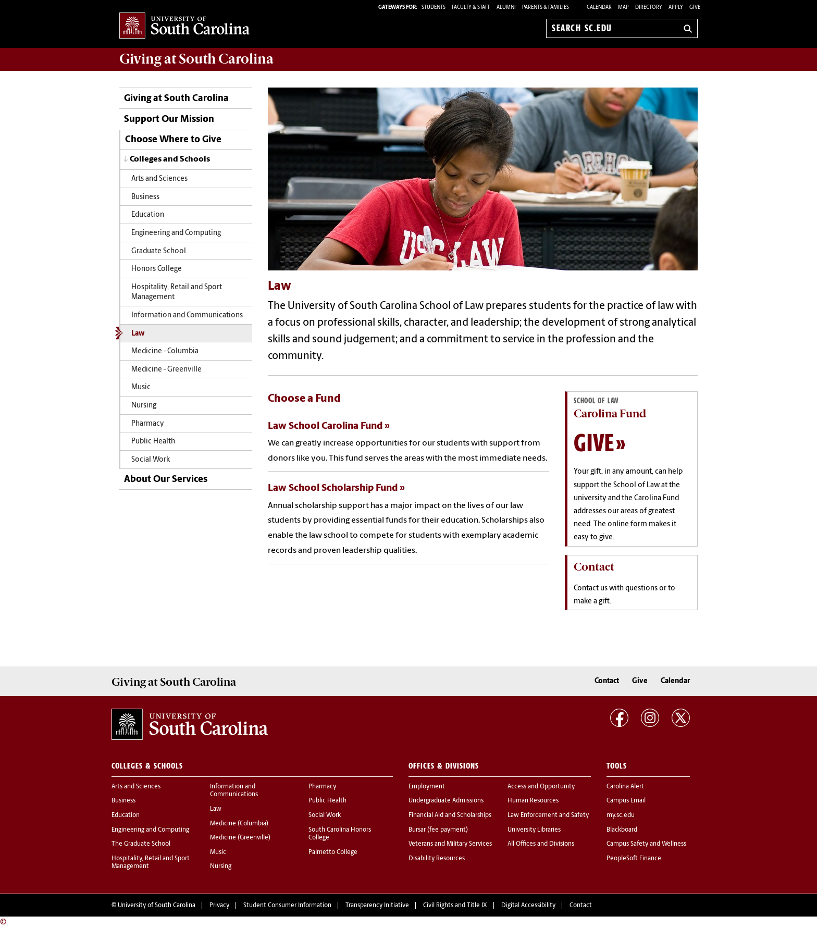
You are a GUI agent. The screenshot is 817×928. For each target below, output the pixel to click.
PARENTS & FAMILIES (545, 7)
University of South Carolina (156, 905)
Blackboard (621, 830)
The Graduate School (141, 844)
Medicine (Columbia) (239, 824)
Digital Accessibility (528, 905)
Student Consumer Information (287, 905)
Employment (426, 787)
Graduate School (158, 251)
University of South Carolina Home (184, 26)
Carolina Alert (625, 787)
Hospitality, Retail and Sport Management (176, 292)
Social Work (150, 459)
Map (623, 7)
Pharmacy (147, 423)
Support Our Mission (169, 120)
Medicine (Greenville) (240, 838)
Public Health (153, 441)
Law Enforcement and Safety (548, 815)
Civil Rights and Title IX (455, 905)
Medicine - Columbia (165, 351)
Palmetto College (332, 852)
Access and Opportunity (541, 787)
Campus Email (626, 801)
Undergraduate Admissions (446, 801)
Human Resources (533, 801)
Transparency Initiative (377, 905)
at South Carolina (196, 59)
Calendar (599, 7)
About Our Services (165, 480)
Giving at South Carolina (176, 99)
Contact (607, 681)
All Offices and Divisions (540, 844)
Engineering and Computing (176, 233)
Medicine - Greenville (166, 369)
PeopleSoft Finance (633, 859)
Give (694, 7)
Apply (676, 7)
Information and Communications (187, 315)
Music (141, 387)
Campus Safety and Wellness (646, 844)
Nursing (143, 405)
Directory (648, 7)
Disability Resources (436, 859)
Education (147, 215)
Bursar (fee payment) (438, 830)
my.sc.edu (620, 815)
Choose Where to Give (173, 139)
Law (137, 333)
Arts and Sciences (159, 179)
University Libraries (534, 830)
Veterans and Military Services (450, 844)
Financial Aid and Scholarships (449, 815)
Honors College (156, 269)
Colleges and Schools (170, 159)
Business (145, 197)
